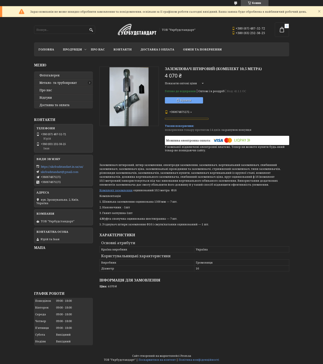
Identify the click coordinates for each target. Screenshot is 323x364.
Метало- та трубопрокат (58, 83)
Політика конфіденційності (199, 360)
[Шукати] (91, 30)
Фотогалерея (49, 75)
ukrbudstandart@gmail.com (59, 172)
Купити (185, 100)
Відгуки (45, 98)
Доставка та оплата (54, 105)
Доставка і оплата (157, 49)
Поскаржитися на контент (157, 360)
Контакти (122, 49)
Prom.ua (185, 356)
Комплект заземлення (116, 190)
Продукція (72, 49)
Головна (46, 49)
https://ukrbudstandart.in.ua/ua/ (62, 166)
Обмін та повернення (202, 49)
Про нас (98, 49)
